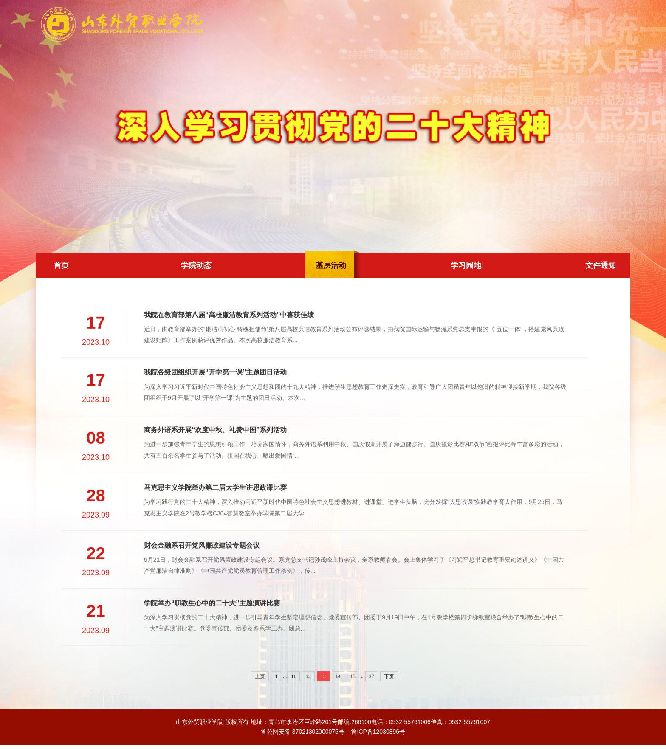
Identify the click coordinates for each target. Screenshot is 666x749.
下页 (389, 703)
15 (353, 703)
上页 (260, 703)
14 (338, 703)
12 (308, 703)
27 (371, 703)
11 (293, 703)
